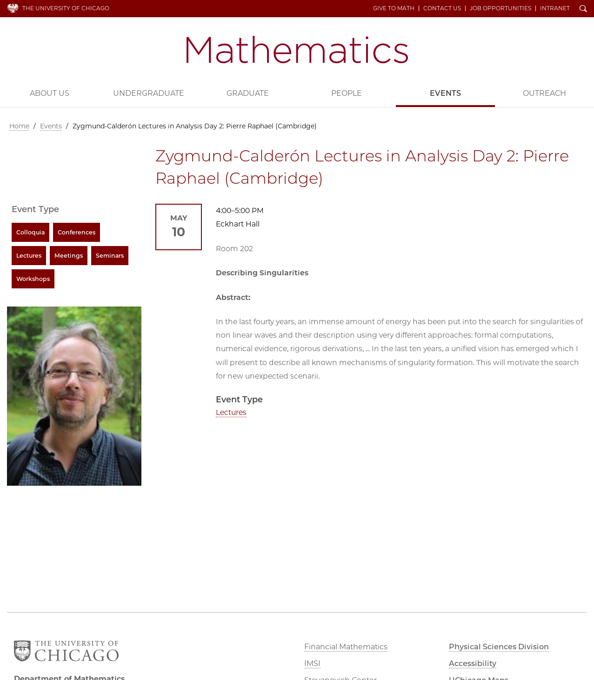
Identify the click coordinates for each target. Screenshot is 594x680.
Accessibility (472, 663)
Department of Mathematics (297, 49)
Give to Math (393, 8)
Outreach (544, 93)
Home (19, 126)
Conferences (76, 232)
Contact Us (442, 8)
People (346, 93)
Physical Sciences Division (499, 646)
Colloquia (30, 232)
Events (445, 93)
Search (583, 9)
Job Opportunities (500, 8)
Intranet (555, 8)
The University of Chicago (65, 8)
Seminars (110, 255)
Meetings (68, 255)
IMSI (312, 663)
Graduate (248, 93)
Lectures (231, 412)
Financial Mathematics (345, 646)
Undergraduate (148, 93)
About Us (49, 93)
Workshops (33, 278)
